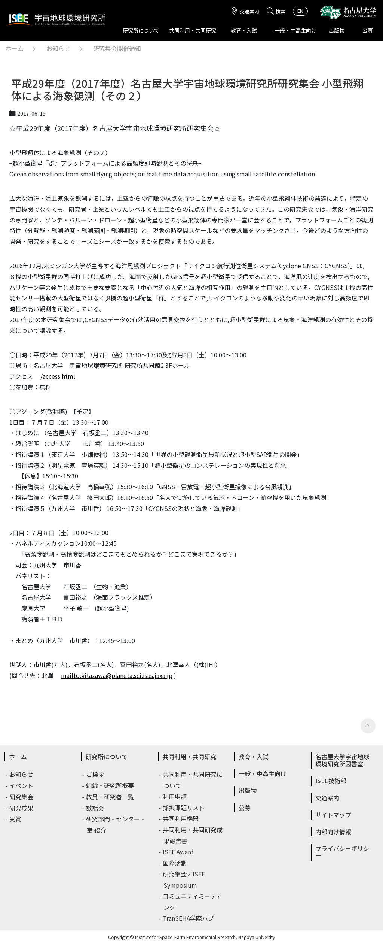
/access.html (57, 376)
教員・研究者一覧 (110, 796)
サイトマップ (333, 814)
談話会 (95, 807)
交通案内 (245, 11)
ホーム (15, 48)
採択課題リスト (184, 807)
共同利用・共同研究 (192, 30)
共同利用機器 (181, 818)
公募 (367, 30)
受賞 (15, 818)
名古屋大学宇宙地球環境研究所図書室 (342, 760)
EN (300, 10)
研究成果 (21, 807)
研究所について (141, 30)
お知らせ (58, 48)
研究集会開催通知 (117, 48)
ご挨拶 (95, 774)
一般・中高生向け (295, 30)
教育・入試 (244, 30)
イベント (21, 785)
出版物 (336, 30)
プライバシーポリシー (342, 852)
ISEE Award (178, 851)
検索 (276, 11)
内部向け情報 (333, 831)
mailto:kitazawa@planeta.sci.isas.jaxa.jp (116, 675)
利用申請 (175, 796)
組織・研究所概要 (110, 785)
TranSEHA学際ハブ (188, 918)
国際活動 (175, 862)
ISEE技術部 (330, 780)
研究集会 (21, 796)
